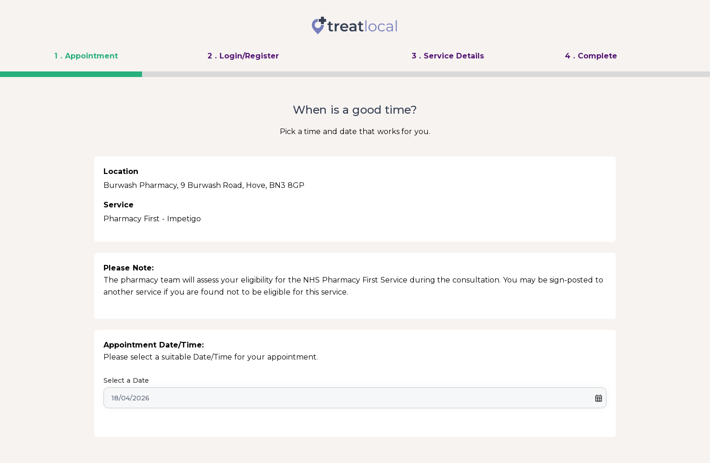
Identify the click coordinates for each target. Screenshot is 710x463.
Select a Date (126, 380)
